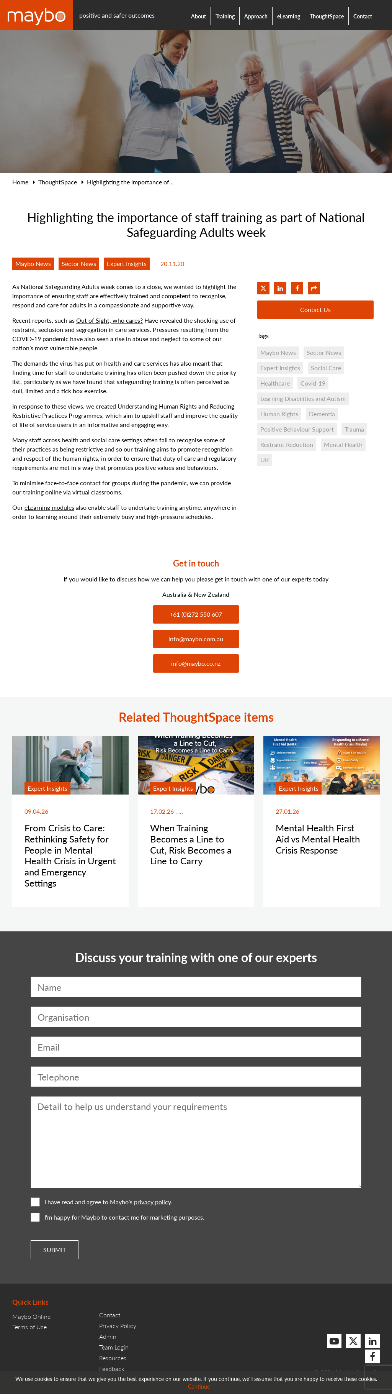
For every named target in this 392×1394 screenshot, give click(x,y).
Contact (362, 16)
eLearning (288, 16)
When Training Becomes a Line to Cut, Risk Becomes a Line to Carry (191, 844)
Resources (112, 1357)
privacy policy (152, 1202)
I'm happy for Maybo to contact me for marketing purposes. (117, 1217)
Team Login (114, 1347)
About (198, 16)
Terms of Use (29, 1326)
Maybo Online (31, 1316)
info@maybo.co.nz (195, 663)
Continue (199, 1386)
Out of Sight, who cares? (109, 320)
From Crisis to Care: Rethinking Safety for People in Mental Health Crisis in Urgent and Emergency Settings (70, 855)
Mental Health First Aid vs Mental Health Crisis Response (318, 838)
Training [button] (225, 16)
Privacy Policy (117, 1325)
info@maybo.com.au (195, 638)
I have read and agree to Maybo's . (102, 1202)
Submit (54, 1249)
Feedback (111, 1368)
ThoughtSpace (327, 16)
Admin (107, 1336)
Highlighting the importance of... (130, 181)
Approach (256, 16)
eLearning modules (49, 507)
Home (20, 181)
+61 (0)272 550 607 (196, 614)
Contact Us (315, 309)
